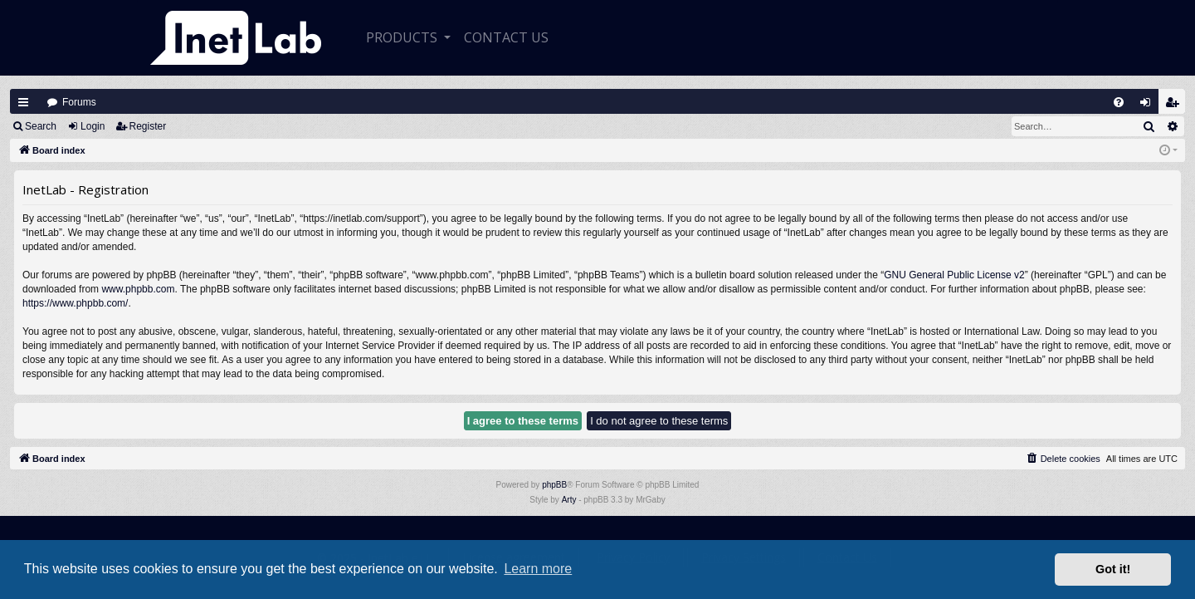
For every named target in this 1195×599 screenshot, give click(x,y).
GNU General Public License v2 (954, 275)
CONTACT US (506, 37)
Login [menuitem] (1149, 105)
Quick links (23, 102)
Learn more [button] (538, 569)
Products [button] (403, 37)
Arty (569, 499)
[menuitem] (1118, 102)
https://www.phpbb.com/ (75, 303)
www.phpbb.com (137, 289)
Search (40, 126)
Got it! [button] (1112, 569)
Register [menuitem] (1176, 105)
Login (92, 126)
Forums (79, 102)
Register (148, 126)
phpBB (554, 484)
